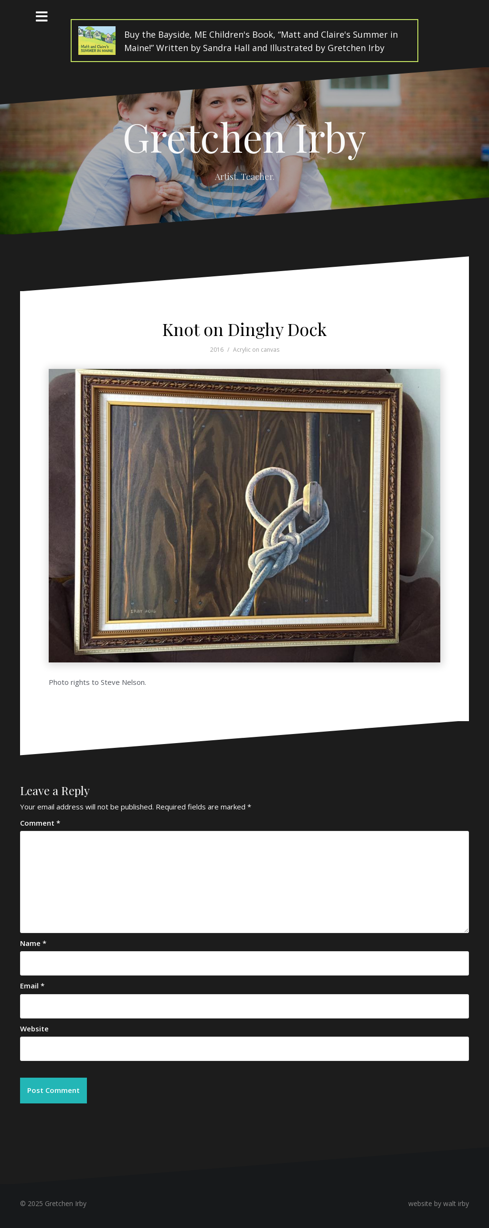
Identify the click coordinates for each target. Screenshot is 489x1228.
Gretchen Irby (244, 136)
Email (32, 985)
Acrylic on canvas (256, 350)
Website (34, 1028)
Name (33, 943)
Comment (40, 823)
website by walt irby (438, 1203)
